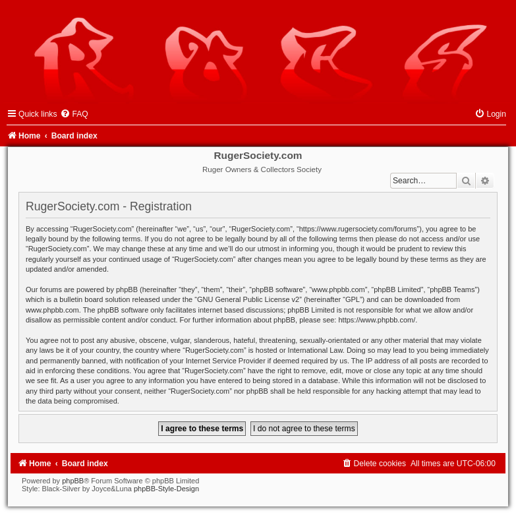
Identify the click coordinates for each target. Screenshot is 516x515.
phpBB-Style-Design (166, 489)
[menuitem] (74, 114)
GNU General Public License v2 (248, 299)
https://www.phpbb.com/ (376, 320)
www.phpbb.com (52, 310)
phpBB (73, 481)
